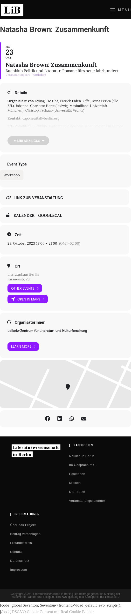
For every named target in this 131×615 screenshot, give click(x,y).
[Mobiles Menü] (120, 10)
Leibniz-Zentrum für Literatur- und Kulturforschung (47, 330)
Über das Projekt (23, 525)
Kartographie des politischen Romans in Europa (86, 126)
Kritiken (75, 483)
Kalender (24, 215)
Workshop (12, 175)
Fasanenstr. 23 (18, 279)
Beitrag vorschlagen (25, 534)
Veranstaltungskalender (87, 500)
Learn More (23, 347)
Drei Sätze (77, 492)
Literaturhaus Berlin (23, 274)
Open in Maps (27, 299)
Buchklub (39, 126)
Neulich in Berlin (81, 456)
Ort (17, 266)
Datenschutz (19, 560)
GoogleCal (50, 215)
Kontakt (16, 552)
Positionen (77, 474)
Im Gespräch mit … (84, 465)
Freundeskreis (21, 543)
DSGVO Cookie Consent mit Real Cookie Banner (53, 611)
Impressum (18, 569)
